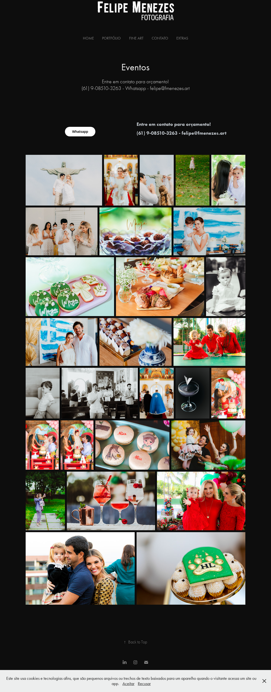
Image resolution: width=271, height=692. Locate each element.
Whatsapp (80, 132)
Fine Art (136, 38)
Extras (182, 38)
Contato (160, 38)
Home (88, 38)
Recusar (144, 683)
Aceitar (128, 683)
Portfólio (111, 38)
